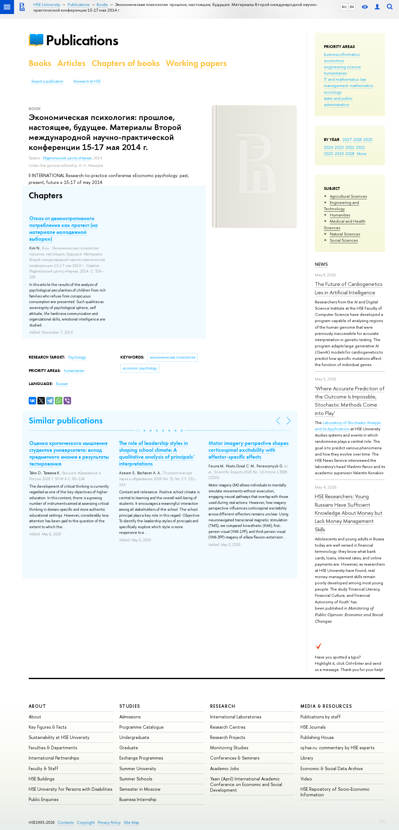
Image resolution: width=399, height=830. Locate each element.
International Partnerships (54, 758)
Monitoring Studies (229, 747)
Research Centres (227, 727)
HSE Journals (312, 727)
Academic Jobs (224, 768)
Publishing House (317, 737)
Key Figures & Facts (47, 727)
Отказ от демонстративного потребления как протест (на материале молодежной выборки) (63, 228)
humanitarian (335, 73)
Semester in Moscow (140, 789)
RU (344, 7)
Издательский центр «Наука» (67, 158)
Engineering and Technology (341, 205)
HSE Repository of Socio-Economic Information (334, 792)
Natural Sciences (345, 234)
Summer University (137, 768)
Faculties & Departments (53, 747)
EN (352, 7)
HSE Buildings (41, 779)
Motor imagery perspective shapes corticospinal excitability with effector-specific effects (249, 450)
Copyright (86, 822)
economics (334, 60)
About (37, 706)
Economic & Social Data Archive (331, 768)
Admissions (130, 717)
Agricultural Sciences (348, 196)
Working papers (196, 63)
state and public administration (338, 101)
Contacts (66, 822)
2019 (339, 153)
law (363, 79)
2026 (357, 139)
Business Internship (137, 799)
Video (306, 779)
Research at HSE (87, 81)
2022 (349, 147)
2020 (328, 153)
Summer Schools (135, 779)
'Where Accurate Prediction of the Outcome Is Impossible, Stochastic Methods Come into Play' (350, 401)
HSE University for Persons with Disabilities (70, 789)
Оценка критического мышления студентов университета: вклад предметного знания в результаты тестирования (69, 453)
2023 (339, 147)
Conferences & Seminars (234, 758)
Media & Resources (326, 706)
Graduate (128, 747)
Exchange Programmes (141, 758)
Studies (129, 706)
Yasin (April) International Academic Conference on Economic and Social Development (246, 784)
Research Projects (227, 737)
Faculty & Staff (43, 768)
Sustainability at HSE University (59, 737)
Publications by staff (320, 717)
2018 (349, 153)
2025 (368, 139)
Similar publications (66, 420)
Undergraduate (134, 737)
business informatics (341, 54)
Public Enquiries (43, 799)
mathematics (361, 85)
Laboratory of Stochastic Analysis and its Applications (348, 426)
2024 (328, 147)
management (336, 85)
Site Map (131, 822)
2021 (360, 147)
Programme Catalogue (141, 727)
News (321, 264)
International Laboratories (235, 717)
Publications (82, 40)
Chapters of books (126, 63)
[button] (138, 430)
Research (223, 706)
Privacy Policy (109, 822)
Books (40, 63)
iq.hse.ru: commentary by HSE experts (337, 747)
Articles (71, 63)
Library (306, 758)
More (362, 153)
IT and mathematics (341, 79)
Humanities (340, 215)
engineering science (342, 67)
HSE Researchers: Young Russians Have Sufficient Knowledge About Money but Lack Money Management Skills (348, 513)
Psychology (77, 357)
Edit (382, 821)
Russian (62, 383)
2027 (347, 139)
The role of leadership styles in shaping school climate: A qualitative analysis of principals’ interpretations (157, 453)
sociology (332, 92)
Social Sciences (344, 240)
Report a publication (47, 81)
